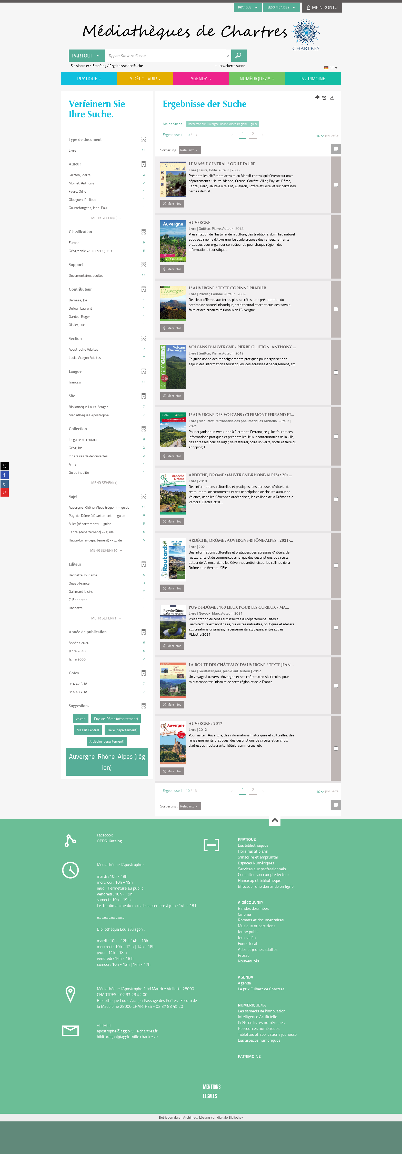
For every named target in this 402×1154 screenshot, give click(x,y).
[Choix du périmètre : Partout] (87, 55)
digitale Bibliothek (230, 1150)
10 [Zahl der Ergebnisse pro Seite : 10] (319, 135)
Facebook (105, 868)
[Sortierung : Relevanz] (190, 150)
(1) (107, 482)
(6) (107, 217)
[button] (107, 150)
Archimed (190, 1150)
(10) (107, 550)
